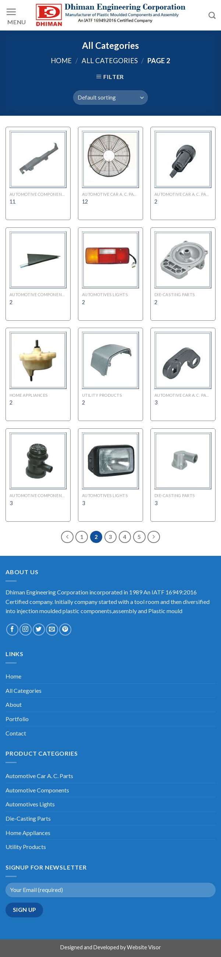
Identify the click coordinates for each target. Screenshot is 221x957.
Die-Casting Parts (28, 818)
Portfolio (17, 718)
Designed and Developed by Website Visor (110, 947)
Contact (16, 733)
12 (85, 201)
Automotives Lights (30, 804)
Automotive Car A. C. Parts (39, 775)
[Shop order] (110, 97)
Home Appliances (28, 832)
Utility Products (26, 846)
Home (61, 61)
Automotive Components (37, 790)
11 (12, 201)
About (14, 704)
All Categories (110, 61)
